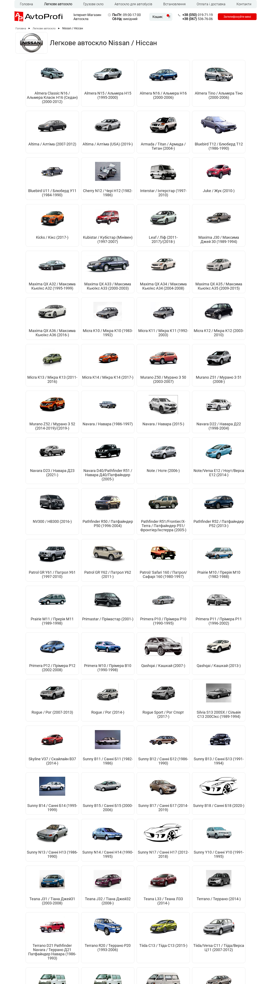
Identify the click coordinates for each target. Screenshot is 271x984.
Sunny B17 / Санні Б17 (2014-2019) (116, 633)
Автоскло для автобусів (133, 4)
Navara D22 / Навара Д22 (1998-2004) (78, 356)
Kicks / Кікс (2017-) (40, 199)
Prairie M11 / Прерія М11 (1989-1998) (116, 479)
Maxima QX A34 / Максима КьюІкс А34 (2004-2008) (40, 254)
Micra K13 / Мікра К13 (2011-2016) (40, 303)
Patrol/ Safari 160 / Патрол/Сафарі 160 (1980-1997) (40, 479)
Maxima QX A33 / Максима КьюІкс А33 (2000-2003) (230, 203)
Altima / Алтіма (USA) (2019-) (230, 95)
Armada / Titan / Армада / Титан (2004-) (40, 152)
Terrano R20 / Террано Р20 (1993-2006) (78, 733)
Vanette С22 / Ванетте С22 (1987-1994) (40, 796)
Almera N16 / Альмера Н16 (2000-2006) (116, 97)
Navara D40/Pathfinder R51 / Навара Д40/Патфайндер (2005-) (154, 360)
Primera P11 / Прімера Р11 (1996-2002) (230, 479)
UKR (32, 966)
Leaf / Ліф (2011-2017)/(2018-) (116, 201)
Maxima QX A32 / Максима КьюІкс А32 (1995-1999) (192, 203)
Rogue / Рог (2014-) (230, 525)
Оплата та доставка (100, 950)
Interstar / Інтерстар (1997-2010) (192, 152)
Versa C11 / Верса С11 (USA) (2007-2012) (116, 796)
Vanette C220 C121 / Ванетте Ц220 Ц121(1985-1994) (192, 733)
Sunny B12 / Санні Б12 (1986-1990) (192, 578)
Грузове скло (93, 4)
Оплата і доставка (211, 4)
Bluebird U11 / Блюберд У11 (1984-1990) (116, 152)
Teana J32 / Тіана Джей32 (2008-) (154, 680)
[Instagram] (242, 967)
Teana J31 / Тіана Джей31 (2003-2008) (116, 682)
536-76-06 (196, 19)
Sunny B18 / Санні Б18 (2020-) (154, 633)
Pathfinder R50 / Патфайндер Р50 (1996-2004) (78, 415)
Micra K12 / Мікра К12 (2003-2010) (230, 252)
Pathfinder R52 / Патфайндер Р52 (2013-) (154, 415)
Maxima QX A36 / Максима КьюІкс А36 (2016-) (116, 254)
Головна (26, 4)
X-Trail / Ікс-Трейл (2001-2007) (154, 794)
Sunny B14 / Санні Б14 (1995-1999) (40, 633)
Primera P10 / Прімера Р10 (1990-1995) (192, 479)
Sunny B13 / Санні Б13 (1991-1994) (230, 578)
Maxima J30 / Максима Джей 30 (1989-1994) (154, 203)
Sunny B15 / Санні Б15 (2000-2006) (78, 633)
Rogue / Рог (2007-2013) (192, 527)
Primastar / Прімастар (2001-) (154, 477)
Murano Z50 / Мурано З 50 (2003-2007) (116, 305)
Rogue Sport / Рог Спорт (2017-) (40, 578)
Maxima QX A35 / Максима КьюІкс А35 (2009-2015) (78, 254)
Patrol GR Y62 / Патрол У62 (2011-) (230, 413)
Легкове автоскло (58, 4)
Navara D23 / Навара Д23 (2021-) (116, 356)
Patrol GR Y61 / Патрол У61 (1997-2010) (192, 415)
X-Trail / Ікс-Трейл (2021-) (135, 845)
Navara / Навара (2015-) (40, 354)
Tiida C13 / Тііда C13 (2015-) (116, 731)
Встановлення (174, 4)
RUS (23, 966)
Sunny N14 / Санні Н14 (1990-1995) (230, 633)
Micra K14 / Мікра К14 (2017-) (78, 303)
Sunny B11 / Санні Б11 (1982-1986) (154, 578)
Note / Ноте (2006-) (192, 352)
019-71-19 (196, 15)
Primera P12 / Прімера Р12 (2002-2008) (40, 529)
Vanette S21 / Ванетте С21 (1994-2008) (230, 733)
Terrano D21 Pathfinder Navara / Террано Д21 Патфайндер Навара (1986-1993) (40, 739)
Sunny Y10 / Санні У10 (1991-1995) (78, 680)
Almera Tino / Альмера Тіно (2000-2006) (154, 97)
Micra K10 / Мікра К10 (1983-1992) (154, 252)
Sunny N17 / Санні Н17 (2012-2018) (40, 680)
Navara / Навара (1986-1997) (230, 303)
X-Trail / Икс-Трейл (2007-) (192, 794)
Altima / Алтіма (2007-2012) (192, 95)
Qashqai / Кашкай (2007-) (116, 527)
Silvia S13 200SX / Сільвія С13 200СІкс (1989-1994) (78, 582)
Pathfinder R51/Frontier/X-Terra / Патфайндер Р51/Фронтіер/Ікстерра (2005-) (116, 421)
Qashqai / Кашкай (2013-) (154, 527)
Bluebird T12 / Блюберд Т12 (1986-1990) (78, 152)
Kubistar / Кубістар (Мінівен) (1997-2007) (78, 203)
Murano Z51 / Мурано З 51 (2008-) (154, 305)
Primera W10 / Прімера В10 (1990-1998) (78, 529)
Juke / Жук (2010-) (230, 148)
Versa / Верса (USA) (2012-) (78, 794)
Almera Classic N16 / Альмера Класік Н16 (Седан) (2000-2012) (40, 99)
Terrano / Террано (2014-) (230, 680)
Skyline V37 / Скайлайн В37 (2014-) (116, 580)
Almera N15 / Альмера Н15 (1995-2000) (78, 97)
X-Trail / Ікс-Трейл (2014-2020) (230, 794)
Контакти (243, 4)
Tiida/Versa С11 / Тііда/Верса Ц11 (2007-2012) (154, 733)
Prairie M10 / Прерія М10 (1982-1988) (78, 479)
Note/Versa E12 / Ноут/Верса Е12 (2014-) (230, 356)
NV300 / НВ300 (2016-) (41, 413)
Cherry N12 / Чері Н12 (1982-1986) (154, 150)
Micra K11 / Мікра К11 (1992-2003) (192, 252)
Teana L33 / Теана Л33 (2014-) (192, 680)
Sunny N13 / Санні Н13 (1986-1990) (192, 633)
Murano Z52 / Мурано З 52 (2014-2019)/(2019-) (192, 305)
